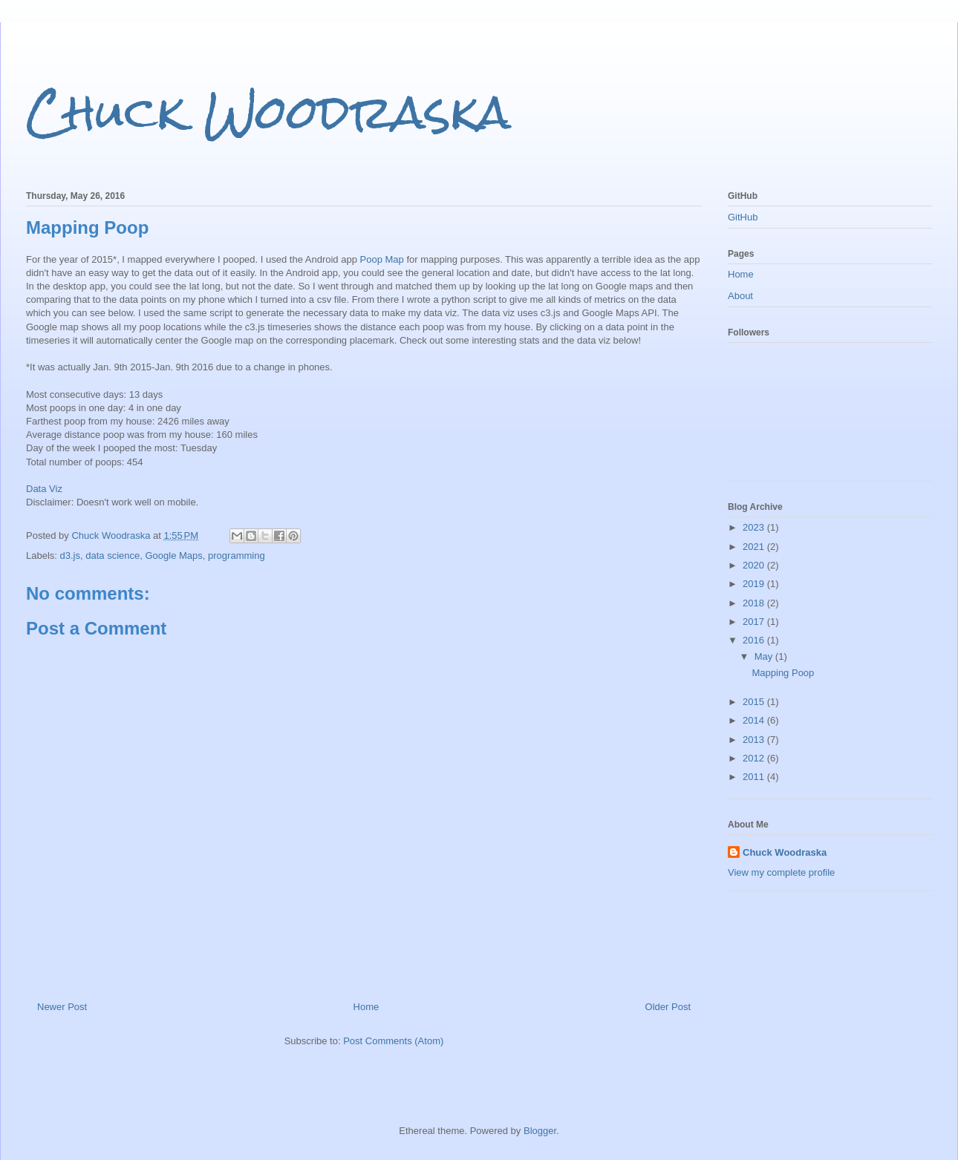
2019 (755, 583)
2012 (755, 758)
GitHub (742, 217)
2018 (755, 603)
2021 (755, 546)
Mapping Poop (783, 672)
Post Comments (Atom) (393, 1040)
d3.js (70, 555)
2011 (755, 776)
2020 (755, 565)
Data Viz (44, 488)
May (765, 656)
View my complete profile (781, 872)
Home (366, 1006)
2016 (755, 640)
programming (236, 555)
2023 (755, 527)
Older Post (668, 1006)
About (740, 295)
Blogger (540, 1130)
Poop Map (382, 259)
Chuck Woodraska (268, 111)
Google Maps (173, 555)
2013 (755, 739)
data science (112, 555)
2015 (755, 701)
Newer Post (62, 1006)
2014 (755, 720)
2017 (755, 621)
